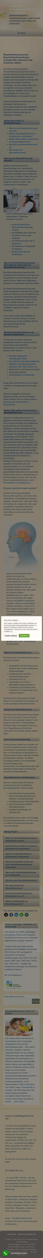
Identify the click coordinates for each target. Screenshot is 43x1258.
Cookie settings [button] (11, 636)
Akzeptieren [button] (24, 636)
